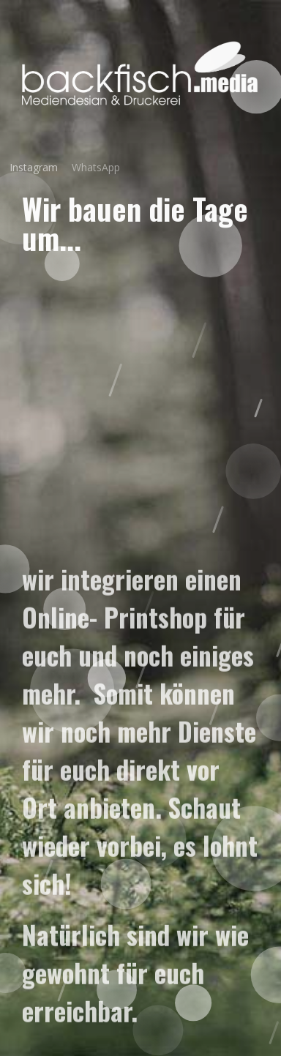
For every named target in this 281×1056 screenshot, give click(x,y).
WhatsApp (89, 167)
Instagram (28, 167)
